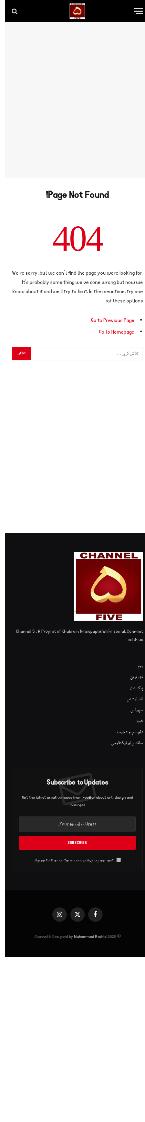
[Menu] (133, 11)
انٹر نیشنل (130, 699)
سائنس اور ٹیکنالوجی (122, 743)
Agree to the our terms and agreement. (72, 860)
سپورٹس (132, 710)
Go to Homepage (112, 332)
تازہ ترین (131, 677)
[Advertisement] (72, 100)
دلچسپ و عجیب (125, 732)
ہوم (135, 666)
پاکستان (131, 688)
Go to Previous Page (108, 320)
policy (84, 860)
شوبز (135, 721)
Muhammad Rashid (85, 937)
